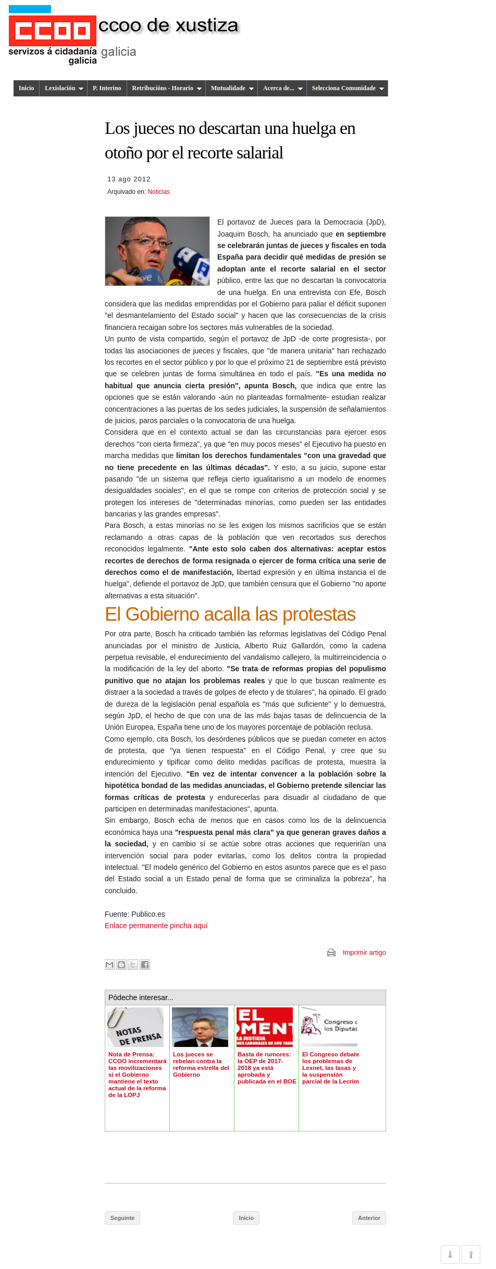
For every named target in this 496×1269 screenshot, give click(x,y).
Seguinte (122, 1218)
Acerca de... (283, 88)
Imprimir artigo (364, 952)
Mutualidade (232, 88)
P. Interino (107, 88)
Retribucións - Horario (167, 88)
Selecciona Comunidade (348, 88)
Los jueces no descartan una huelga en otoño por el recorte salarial (230, 140)
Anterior (369, 1218)
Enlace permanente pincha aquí (156, 925)
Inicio (26, 88)
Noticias (158, 191)
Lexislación (64, 88)
